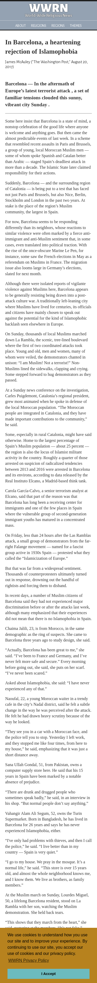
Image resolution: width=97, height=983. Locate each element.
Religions (38, 26)
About (20, 26)
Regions (58, 26)
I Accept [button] (48, 974)
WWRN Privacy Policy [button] (28, 960)
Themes (76, 26)
